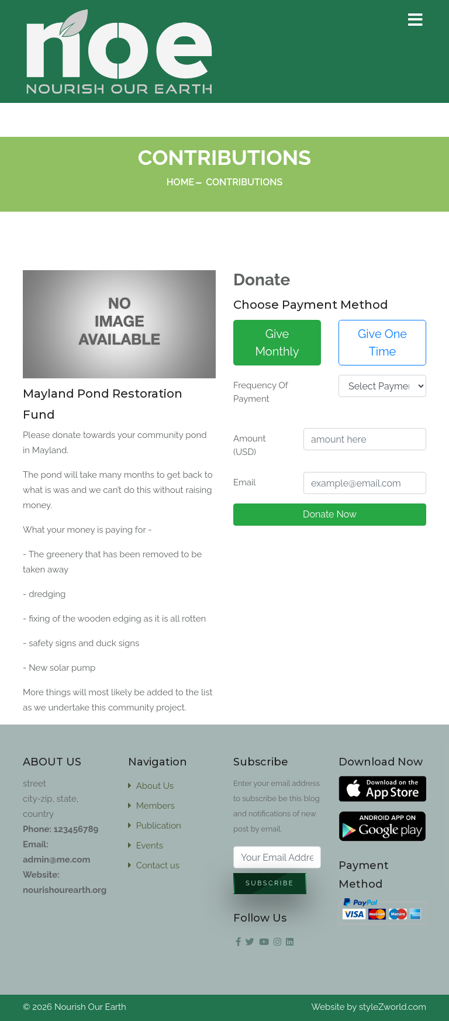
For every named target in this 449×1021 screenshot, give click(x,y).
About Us (151, 786)
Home (181, 182)
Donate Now (330, 514)
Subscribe (269, 883)
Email (244, 482)
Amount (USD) (249, 445)
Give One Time (382, 342)
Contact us (153, 865)
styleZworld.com (392, 1007)
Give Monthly (277, 342)
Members (151, 806)
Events (145, 845)
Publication (154, 825)
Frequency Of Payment (260, 392)
